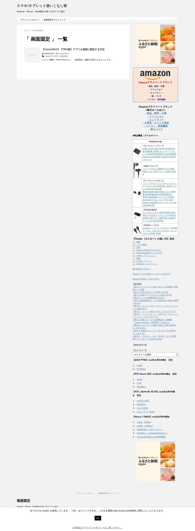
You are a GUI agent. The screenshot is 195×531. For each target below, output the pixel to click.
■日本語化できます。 (142, 269)
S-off (139, 383)
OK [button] (97, 518)
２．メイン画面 (139, 244)
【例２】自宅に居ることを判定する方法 (150, 292)
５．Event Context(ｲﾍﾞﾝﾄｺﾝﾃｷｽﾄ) (147, 253)
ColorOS (48, 56)
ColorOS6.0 (63, 53)
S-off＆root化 (143, 401)
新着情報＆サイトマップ (55, 20)
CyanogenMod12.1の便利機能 (151, 437)
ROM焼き (141, 369)
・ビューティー (155, 119)
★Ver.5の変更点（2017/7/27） (146, 279)
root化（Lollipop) (145, 426)
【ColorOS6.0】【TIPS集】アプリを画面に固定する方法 (73, 49)
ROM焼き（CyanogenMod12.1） (152, 433)
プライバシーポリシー (30, 20)
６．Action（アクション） (144, 255)
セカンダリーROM (146, 412)
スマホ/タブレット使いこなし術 (42, 6)
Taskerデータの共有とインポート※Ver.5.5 (152, 274)
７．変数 (136, 258)
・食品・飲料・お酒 (155, 113)
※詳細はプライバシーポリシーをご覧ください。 (97, 527)
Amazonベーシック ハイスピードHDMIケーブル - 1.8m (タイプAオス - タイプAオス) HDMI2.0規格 (160, 231)
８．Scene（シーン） (142, 261)
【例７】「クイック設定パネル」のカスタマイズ (154, 311)
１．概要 (136, 242)
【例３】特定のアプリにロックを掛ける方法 (152, 295)
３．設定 (136, 247)
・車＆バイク (155, 129)
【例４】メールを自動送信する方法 (148, 298)
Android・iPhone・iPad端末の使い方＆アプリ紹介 (37, 507)
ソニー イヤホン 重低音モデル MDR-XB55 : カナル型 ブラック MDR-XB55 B (159, 171)
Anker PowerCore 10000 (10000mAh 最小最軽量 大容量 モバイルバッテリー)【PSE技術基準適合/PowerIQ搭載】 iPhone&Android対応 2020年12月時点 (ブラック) (160, 154)
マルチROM (142, 408)
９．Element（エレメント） (145, 264)
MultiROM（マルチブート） (150, 429)
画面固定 (64, 56)
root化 (140, 365)
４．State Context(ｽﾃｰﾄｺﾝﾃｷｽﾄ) (147, 250)
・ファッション (155, 116)
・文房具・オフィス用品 (155, 122)
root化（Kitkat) (144, 422)
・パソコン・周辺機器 (155, 126)
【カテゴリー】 (140, 350)
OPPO (56, 56)
